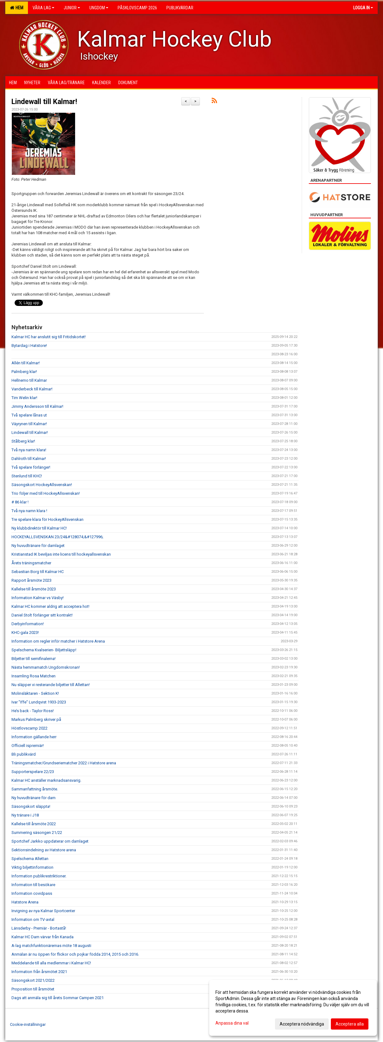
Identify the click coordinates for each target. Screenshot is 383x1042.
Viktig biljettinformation (32, 867)
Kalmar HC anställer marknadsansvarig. (46, 780)
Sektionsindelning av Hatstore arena (43, 850)
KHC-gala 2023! (25, 632)
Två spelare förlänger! (31, 467)
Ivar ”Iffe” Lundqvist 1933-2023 (38, 702)
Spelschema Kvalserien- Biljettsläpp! (44, 650)
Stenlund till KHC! (27, 476)
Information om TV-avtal (32, 919)
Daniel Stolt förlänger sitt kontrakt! (42, 615)
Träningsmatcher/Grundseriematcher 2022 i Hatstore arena (63, 763)
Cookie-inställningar (28, 1024)
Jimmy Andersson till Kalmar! (37, 406)
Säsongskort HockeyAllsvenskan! (41, 484)
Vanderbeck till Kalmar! (31, 389)
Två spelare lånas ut (29, 415)
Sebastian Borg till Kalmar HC (37, 571)
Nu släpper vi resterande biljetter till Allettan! (50, 684)
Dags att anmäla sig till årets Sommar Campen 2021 (57, 997)
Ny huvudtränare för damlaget (38, 545)
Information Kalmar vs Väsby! (38, 597)
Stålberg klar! (23, 441)
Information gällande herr (33, 737)
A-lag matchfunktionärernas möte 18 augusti (51, 945)
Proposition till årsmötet (32, 989)
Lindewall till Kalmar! (46, 102)
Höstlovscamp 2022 (29, 728)
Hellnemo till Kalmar (29, 380)
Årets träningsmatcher (31, 563)
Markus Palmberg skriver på (36, 719)
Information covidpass (31, 893)
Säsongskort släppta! (31, 806)
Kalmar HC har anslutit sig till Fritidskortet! (48, 336)
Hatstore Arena (24, 902)
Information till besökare (33, 884)
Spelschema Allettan (29, 858)
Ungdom (98, 7)
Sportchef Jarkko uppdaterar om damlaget (49, 841)
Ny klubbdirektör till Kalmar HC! (39, 528)
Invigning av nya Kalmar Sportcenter (43, 910)
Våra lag (43, 7)
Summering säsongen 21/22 (36, 832)
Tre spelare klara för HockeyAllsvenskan (47, 519)
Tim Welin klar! (24, 397)
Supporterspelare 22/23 (32, 771)
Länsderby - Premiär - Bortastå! (38, 928)
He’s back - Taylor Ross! (33, 710)
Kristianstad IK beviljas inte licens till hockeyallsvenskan (61, 554)
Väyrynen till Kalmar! (29, 423)
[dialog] (293, 1008)
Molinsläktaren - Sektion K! (35, 693)
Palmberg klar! (24, 371)
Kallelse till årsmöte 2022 (33, 823)
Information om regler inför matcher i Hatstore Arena (58, 641)
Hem (16, 7)
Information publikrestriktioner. (39, 876)
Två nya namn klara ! (29, 510)
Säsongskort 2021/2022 (33, 980)
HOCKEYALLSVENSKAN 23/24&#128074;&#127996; (57, 537)
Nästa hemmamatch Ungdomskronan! (45, 667)
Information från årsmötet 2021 (39, 971)
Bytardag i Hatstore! (29, 345)
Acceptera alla (350, 1024)
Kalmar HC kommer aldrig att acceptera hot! (50, 606)
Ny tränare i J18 (25, 815)
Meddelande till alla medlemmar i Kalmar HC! (51, 963)
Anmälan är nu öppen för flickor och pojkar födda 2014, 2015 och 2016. (75, 954)
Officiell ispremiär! (28, 745)
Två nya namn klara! (28, 450)
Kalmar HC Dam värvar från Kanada (42, 937)
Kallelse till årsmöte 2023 (33, 589)
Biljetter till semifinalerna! (33, 658)
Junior (72, 7)
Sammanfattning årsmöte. (34, 789)
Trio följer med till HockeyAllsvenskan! (45, 493)
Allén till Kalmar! (25, 363)
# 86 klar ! (20, 502)
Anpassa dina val (232, 1023)
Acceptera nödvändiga (302, 1024)
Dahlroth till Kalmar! (28, 458)
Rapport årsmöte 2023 (31, 580)
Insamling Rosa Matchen (33, 676)
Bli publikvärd (23, 754)
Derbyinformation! (28, 623)
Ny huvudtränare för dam (33, 797)
